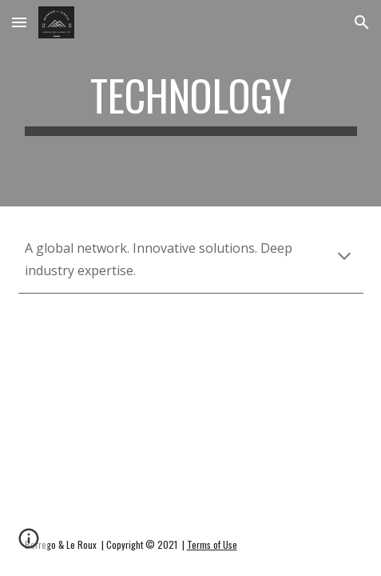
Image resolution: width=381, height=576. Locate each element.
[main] (190, 103)
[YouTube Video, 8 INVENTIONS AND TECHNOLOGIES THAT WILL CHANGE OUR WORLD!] (190, 370)
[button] (19, 22)
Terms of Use (212, 544)
